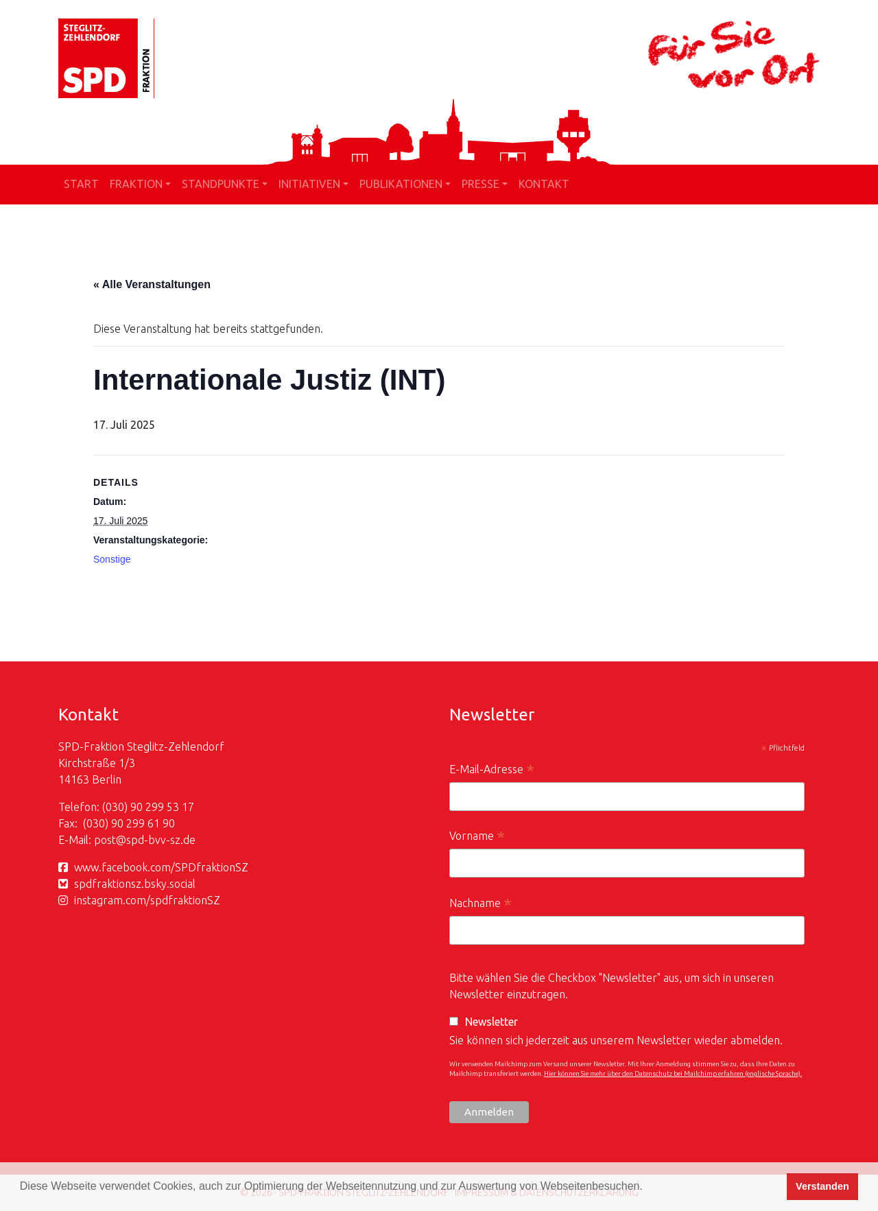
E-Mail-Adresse (491, 771)
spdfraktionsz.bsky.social (134, 884)
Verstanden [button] (822, 1186)
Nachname (480, 904)
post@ (110, 840)
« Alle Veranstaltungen (152, 284)
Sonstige (111, 559)
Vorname (477, 837)
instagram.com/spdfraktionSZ (147, 900)
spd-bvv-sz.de (160, 840)
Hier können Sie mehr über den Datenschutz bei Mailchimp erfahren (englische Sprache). (673, 1073)
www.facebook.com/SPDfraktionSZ (161, 867)
